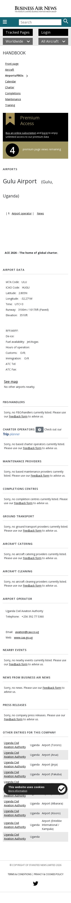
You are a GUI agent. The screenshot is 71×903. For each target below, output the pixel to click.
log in (45, 133)
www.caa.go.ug (23, 637)
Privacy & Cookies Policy (48, 874)
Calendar (10, 81)
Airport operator (22, 213)
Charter (9, 87)
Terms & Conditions (19, 874)
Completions (13, 93)
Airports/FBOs (14, 75)
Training (10, 105)
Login (45, 32)
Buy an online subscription (21, 133)
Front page (12, 63)
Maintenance (13, 99)
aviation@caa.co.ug (27, 632)
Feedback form (18, 416)
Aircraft (9, 69)
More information (17, 790)
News (40, 213)
